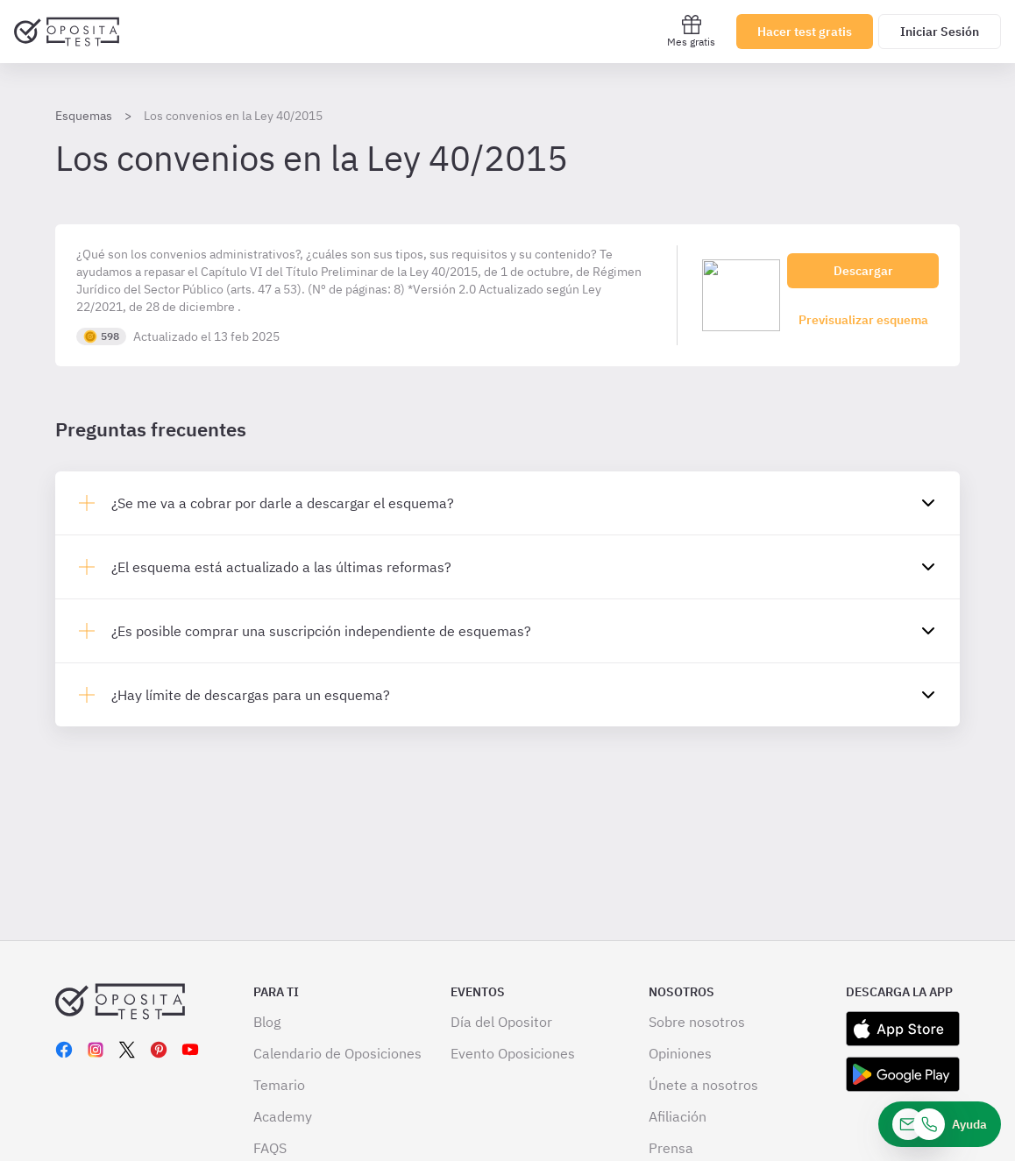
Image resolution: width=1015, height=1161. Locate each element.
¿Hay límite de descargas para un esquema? (250, 695)
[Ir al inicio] (66, 31)
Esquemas (83, 116)
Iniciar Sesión (939, 31)
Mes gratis (691, 31)
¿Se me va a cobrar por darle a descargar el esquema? (282, 503)
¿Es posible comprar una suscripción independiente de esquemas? (321, 631)
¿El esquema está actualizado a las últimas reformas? (281, 567)
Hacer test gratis (804, 31)
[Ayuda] (939, 1124)
